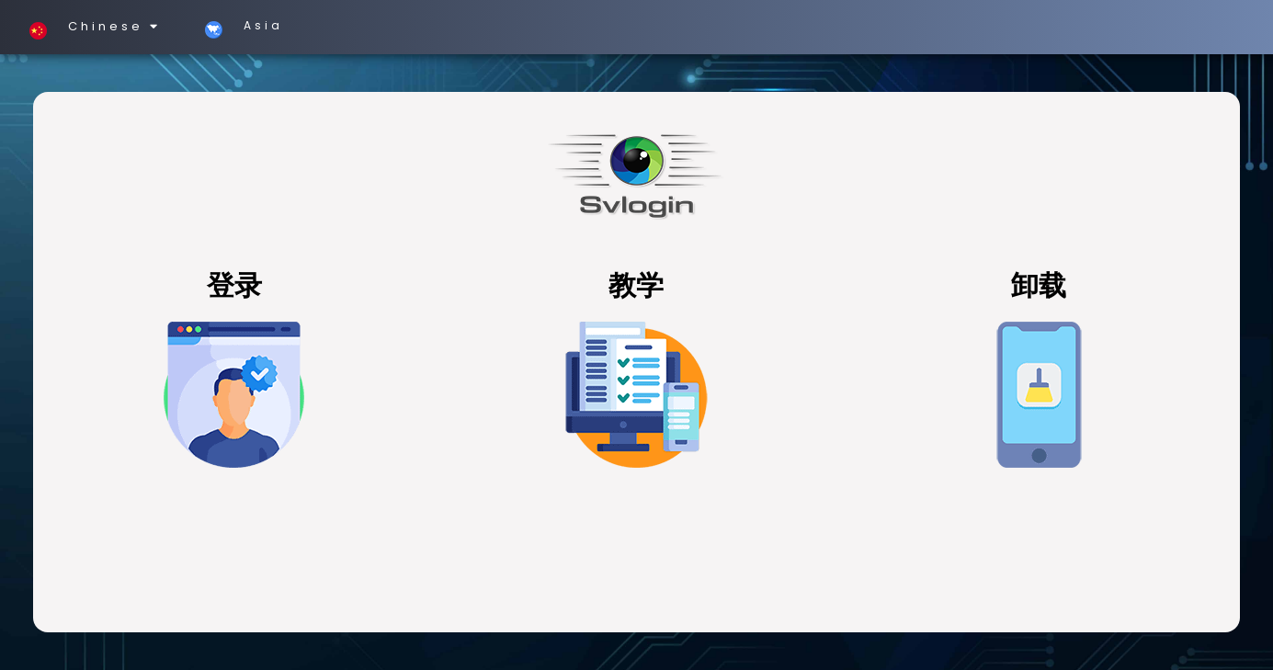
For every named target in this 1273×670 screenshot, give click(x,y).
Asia (236, 25)
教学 (636, 286)
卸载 (1038, 286)
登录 (234, 286)
